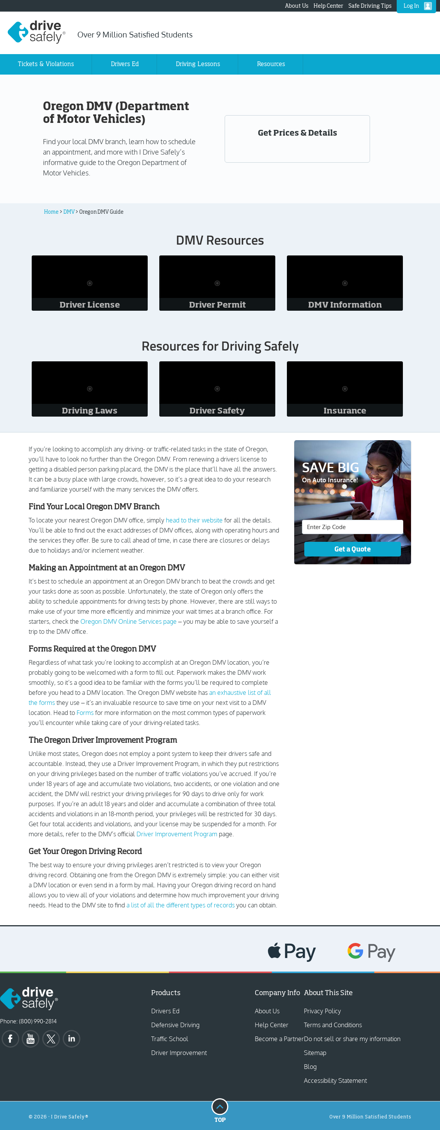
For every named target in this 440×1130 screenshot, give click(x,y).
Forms (85, 712)
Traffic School (169, 1039)
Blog (310, 1066)
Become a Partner (279, 1039)
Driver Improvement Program (176, 834)
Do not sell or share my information (352, 1039)
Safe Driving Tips (370, 5)
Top (220, 1110)
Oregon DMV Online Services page (128, 621)
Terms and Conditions (333, 1025)
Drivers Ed (165, 1011)
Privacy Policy (322, 1011)
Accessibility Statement (335, 1080)
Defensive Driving (175, 1025)
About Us (297, 5)
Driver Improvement (179, 1053)
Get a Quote (352, 549)
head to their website (194, 520)
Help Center (328, 5)
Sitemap (315, 1053)
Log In (411, 5)
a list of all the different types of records (180, 905)
